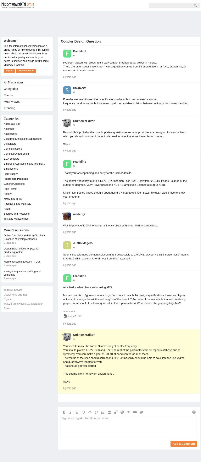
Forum (48, 5)
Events (8, 95)
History (8, 193)
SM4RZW (79, 88)
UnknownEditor (84, 121)
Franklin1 (79, 51)
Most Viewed (12, 101)
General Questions (14, 183)
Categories (11, 88)
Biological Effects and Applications (23, 138)
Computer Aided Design (17, 153)
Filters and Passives (16, 178)
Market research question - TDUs (22, 261)
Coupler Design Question (81, 41)
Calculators (10, 143)
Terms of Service (13, 289)
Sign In (102, 5)
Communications (13, 148)
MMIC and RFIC (13, 198)
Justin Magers (83, 243)
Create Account (26, 70)
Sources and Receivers (17, 213)
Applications (10, 133)
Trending (9, 108)
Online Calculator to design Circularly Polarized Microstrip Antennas (24, 237)
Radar (7, 208)
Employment (11, 168)
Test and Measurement (16, 218)
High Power (10, 188)
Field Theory (11, 173)
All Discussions (13, 82)
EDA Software (11, 158)
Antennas (9, 128)
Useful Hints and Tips (15, 294)
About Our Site (12, 123)
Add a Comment (184, 443)
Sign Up (85, 5)
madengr (79, 214)
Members (66, 5)
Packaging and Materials (17, 203)
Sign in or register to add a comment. (129, 426)
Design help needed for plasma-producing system (21, 250)
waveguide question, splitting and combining (22, 273)
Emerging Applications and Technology (25, 163)
